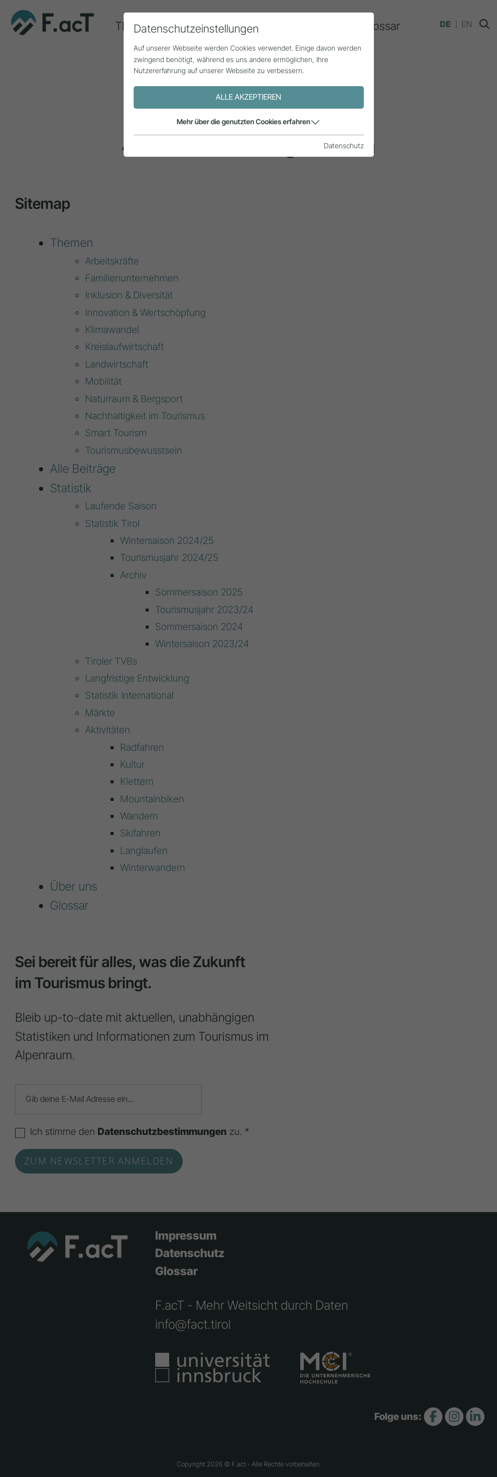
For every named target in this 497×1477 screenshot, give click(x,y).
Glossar (381, 26)
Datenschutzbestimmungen (162, 1131)
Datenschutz (190, 1253)
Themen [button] (135, 26)
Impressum (186, 1236)
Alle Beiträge (202, 26)
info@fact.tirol (193, 1324)
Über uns (325, 26)
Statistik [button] (268, 26)
